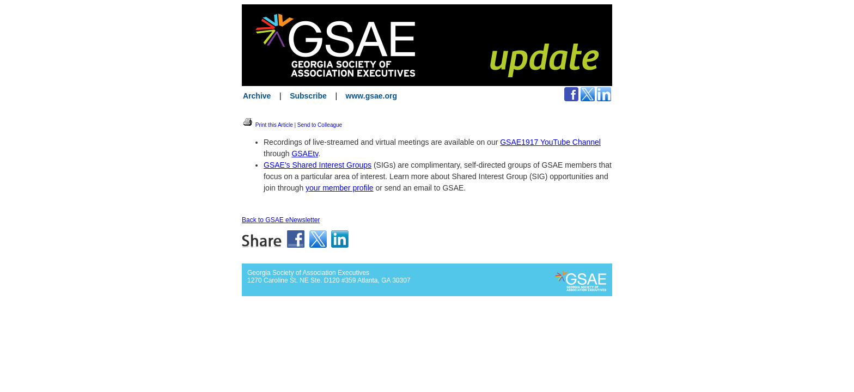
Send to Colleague (319, 125)
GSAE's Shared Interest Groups (317, 165)
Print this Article (267, 125)
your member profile (340, 187)
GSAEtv (304, 153)
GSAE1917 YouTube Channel (550, 142)
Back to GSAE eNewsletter (281, 220)
